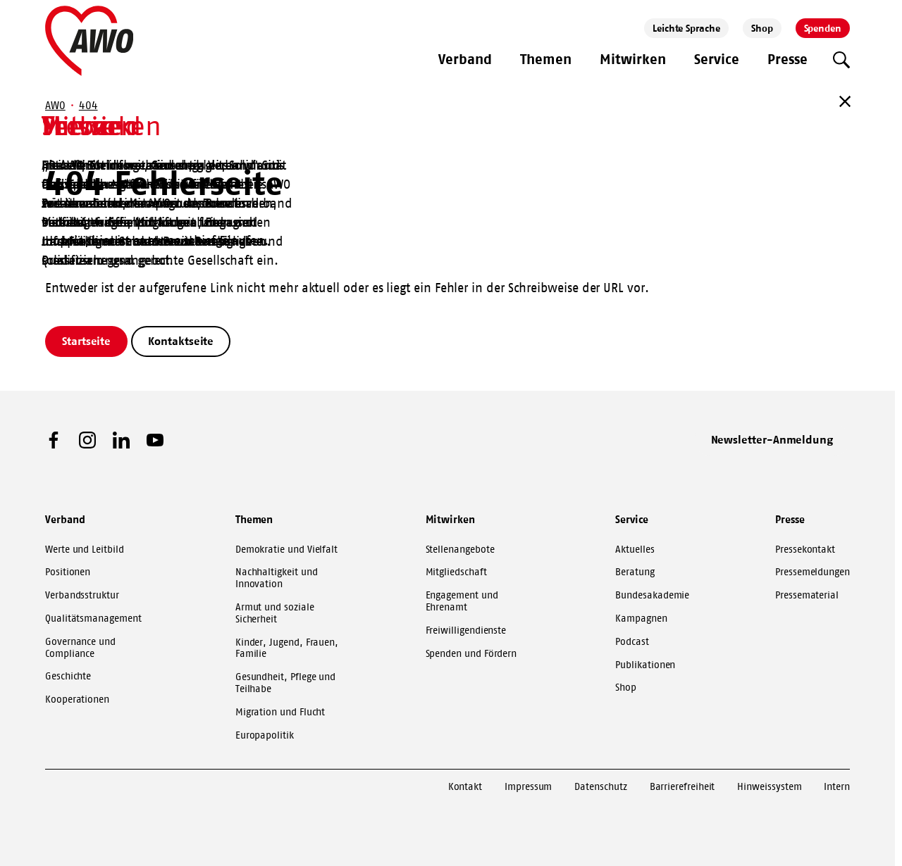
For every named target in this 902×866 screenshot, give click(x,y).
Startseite (86, 340)
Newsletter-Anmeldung (772, 439)
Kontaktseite (181, 340)
